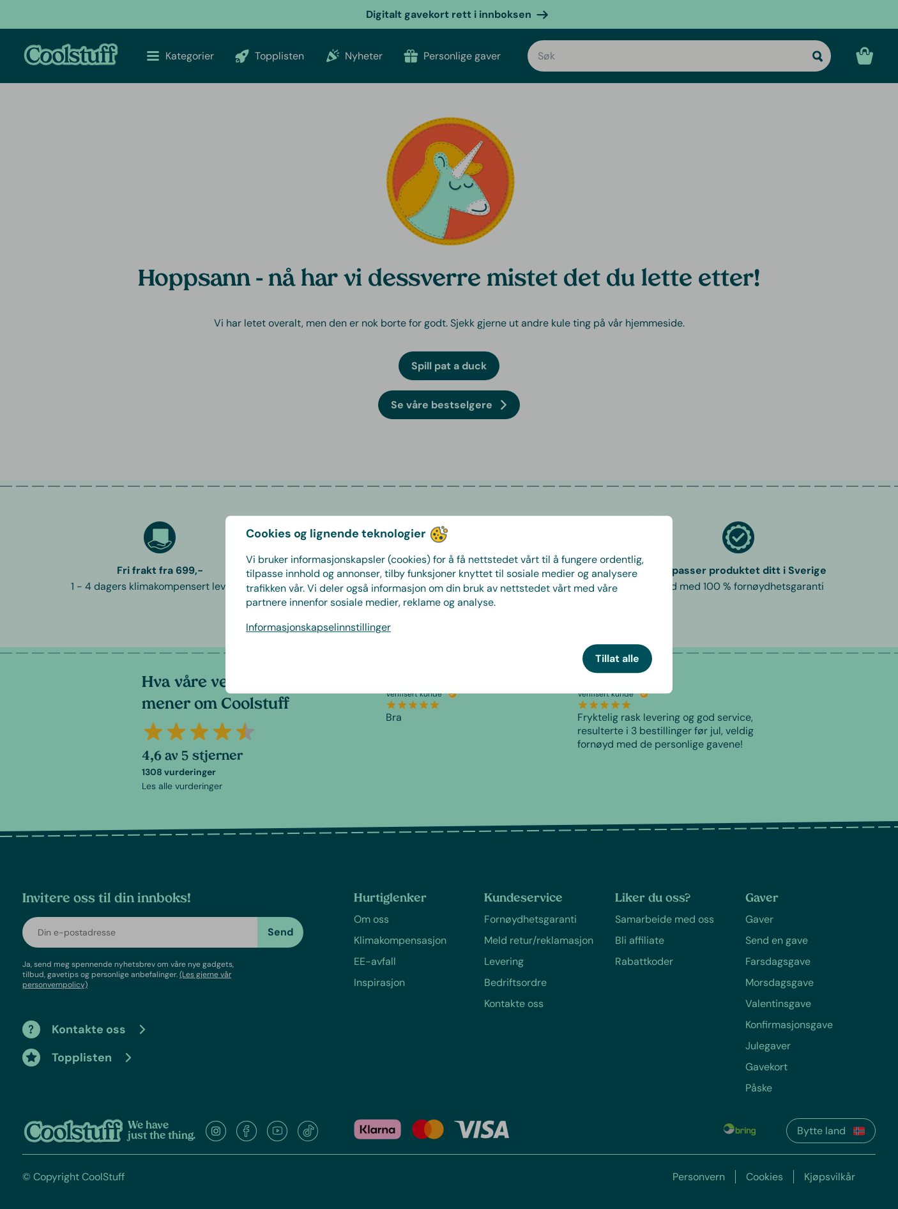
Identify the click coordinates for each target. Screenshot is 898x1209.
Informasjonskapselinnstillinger (318, 627)
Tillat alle (617, 658)
